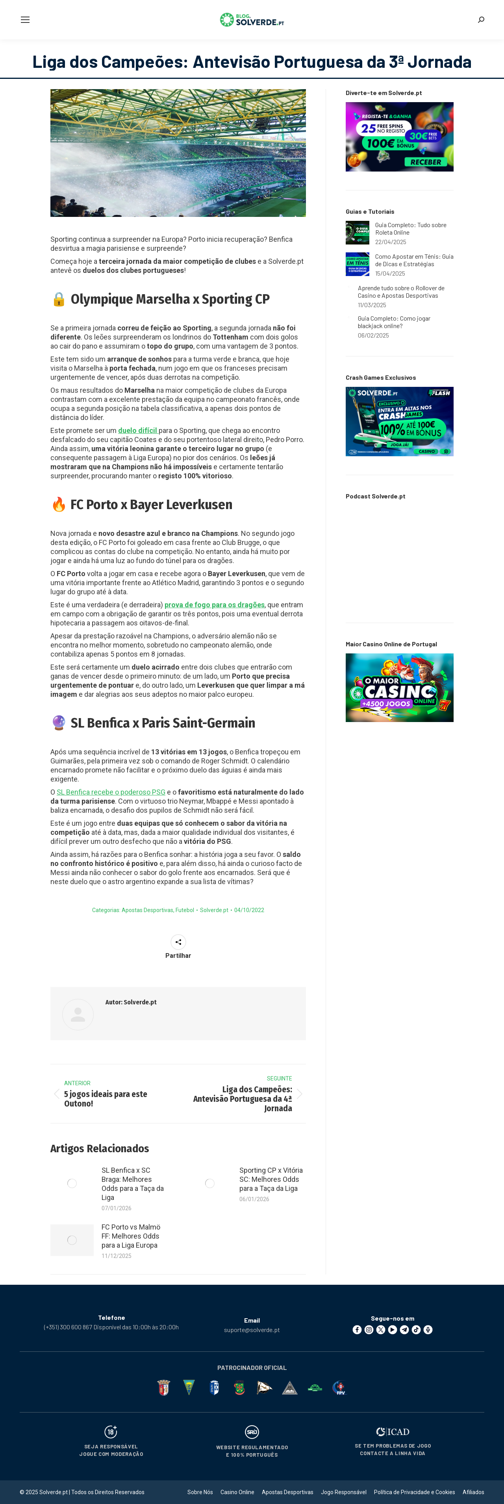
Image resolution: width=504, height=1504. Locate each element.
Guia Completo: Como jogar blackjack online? (394, 321)
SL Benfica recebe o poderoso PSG (111, 792)
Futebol (185, 910)
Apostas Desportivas (147, 910)
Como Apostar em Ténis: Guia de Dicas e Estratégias (414, 259)
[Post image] (72, 1183)
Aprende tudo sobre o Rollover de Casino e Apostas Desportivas (401, 291)
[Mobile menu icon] (25, 19)
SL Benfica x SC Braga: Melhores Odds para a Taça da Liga (133, 1184)
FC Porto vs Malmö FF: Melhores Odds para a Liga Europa (131, 1236)
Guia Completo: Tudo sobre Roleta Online (411, 228)
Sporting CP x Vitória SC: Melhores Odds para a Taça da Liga (271, 1179)
